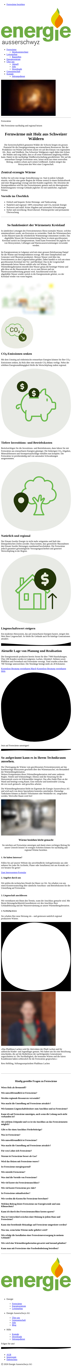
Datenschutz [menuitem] (12, 1359)
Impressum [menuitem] (11, 1357)
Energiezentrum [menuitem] (13, 59)
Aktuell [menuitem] (15, 64)
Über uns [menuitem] (10, 62)
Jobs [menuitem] (14, 66)
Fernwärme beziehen (16, 4)
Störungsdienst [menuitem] (18, 76)
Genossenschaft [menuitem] (13, 71)
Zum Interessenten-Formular (13, 872)
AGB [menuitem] (9, 1354)
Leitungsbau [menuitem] (12, 54)
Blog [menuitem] (14, 1325)
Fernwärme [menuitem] (11, 49)
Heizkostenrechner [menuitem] (20, 52)
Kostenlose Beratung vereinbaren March (18, 668)
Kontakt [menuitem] (10, 74)
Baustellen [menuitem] (16, 57)
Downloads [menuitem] (17, 69)
